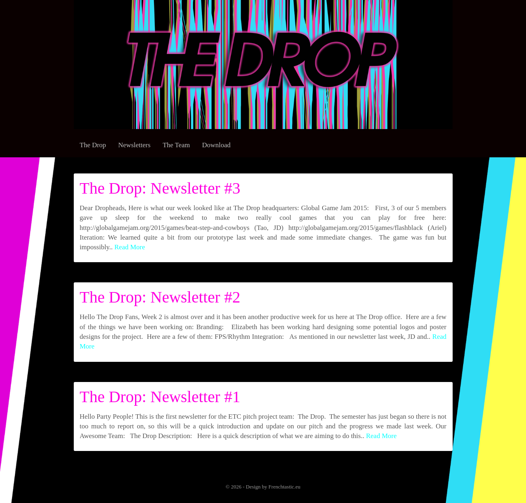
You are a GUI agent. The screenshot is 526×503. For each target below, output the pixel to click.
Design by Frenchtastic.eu (273, 487)
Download (216, 145)
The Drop (93, 145)
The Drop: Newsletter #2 (160, 297)
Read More (129, 247)
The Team (176, 145)
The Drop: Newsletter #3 (160, 188)
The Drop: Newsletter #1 (160, 397)
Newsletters (134, 145)
